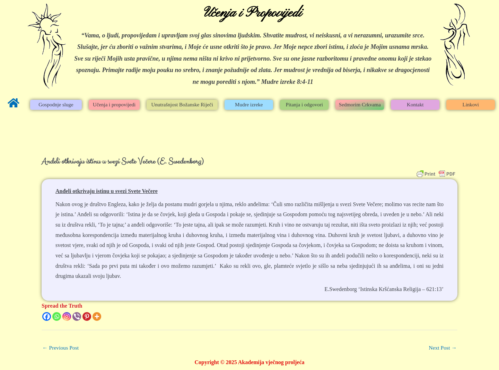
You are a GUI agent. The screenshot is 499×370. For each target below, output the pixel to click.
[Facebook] (46, 316)
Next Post (442, 348)
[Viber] (76, 316)
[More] (97, 316)
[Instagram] (66, 316)
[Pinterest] (86, 316)
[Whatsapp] (56, 316)
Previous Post (61, 348)
